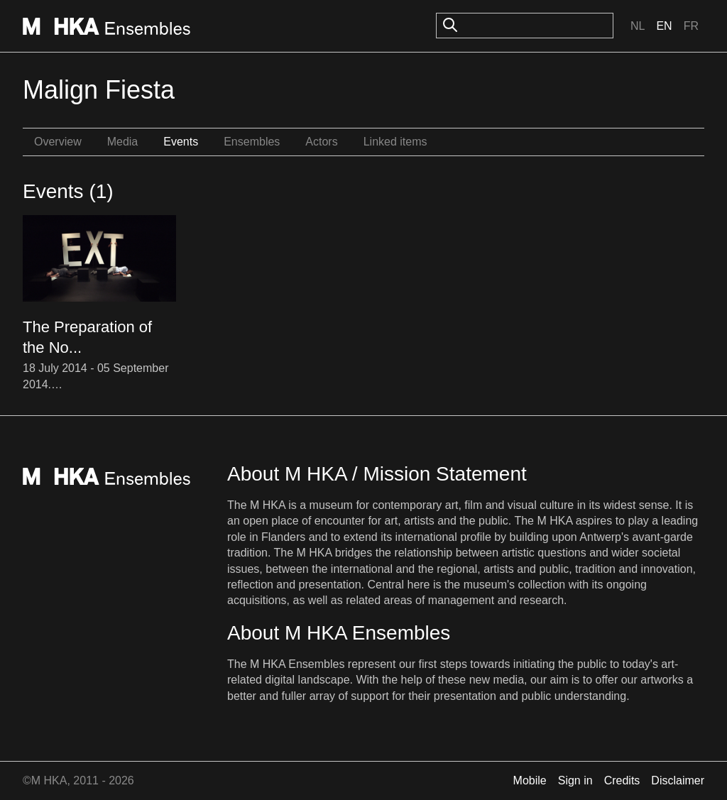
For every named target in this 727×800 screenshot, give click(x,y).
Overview (58, 142)
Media (122, 142)
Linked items (395, 142)
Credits (622, 780)
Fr (691, 26)
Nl (637, 26)
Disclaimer (677, 780)
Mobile (530, 780)
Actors (321, 142)
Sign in (575, 780)
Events (180, 142)
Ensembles (252, 142)
